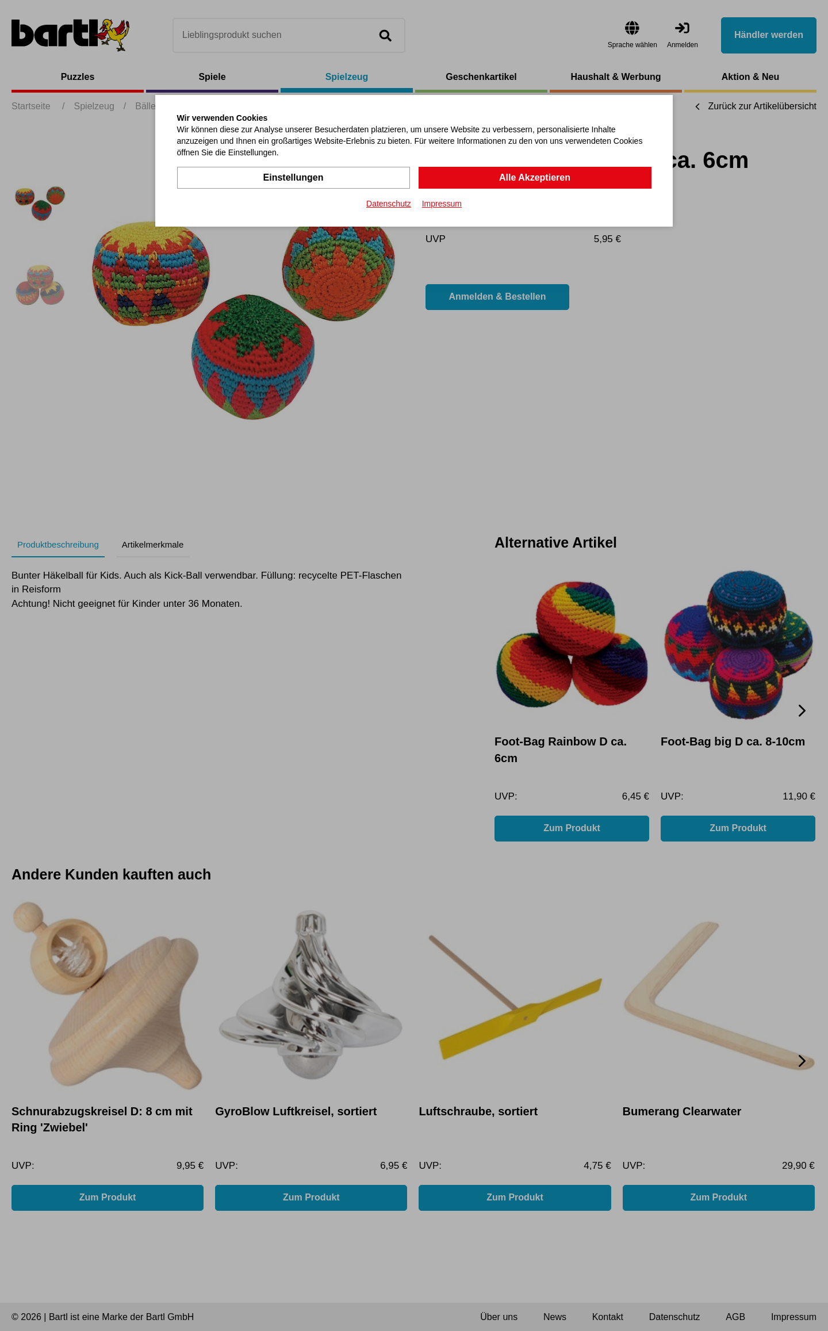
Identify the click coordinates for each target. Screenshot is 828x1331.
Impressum (442, 203)
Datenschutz (388, 203)
